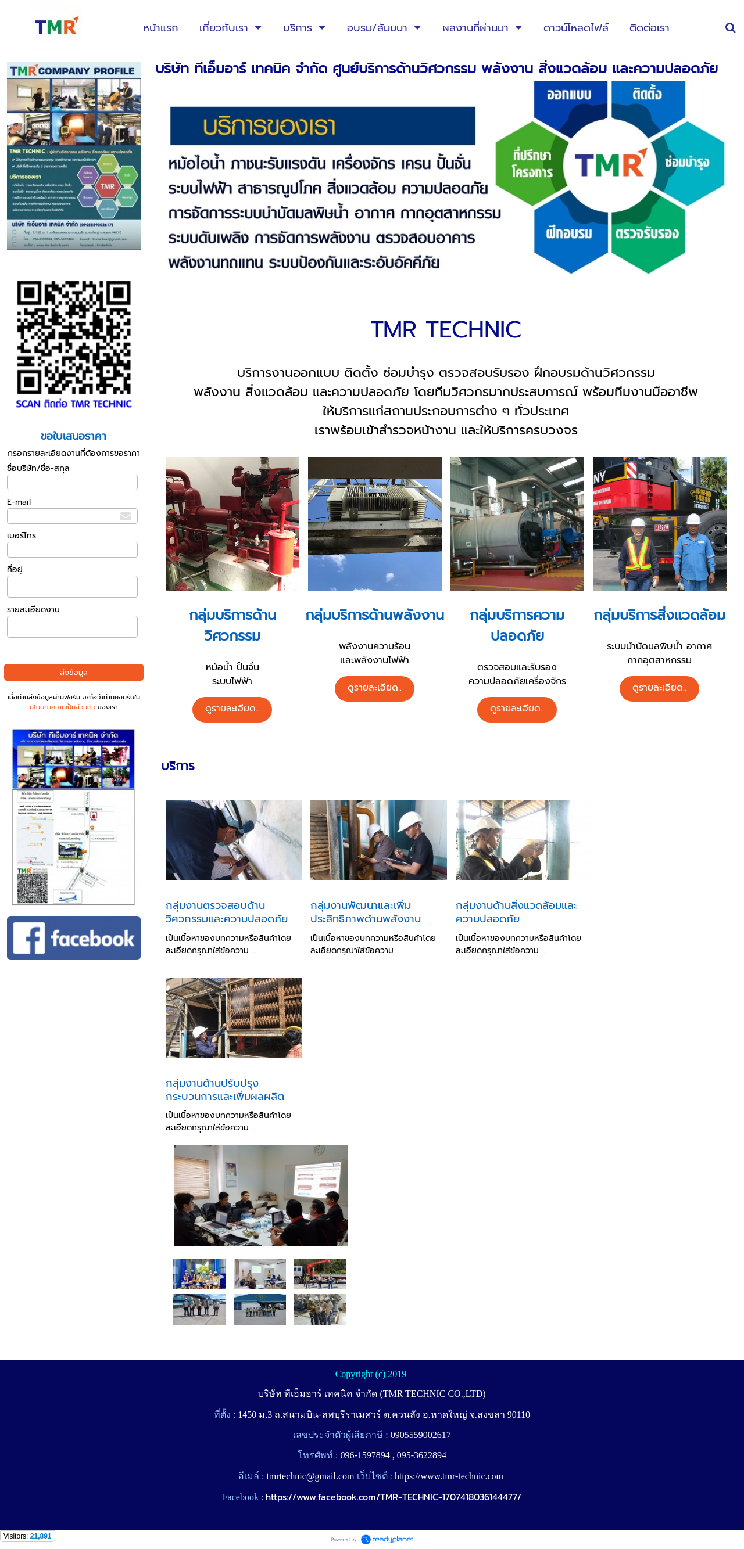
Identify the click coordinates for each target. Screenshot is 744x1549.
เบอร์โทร (21, 536)
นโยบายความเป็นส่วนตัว (62, 707)
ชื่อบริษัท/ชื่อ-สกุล (38, 468)
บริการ (178, 766)
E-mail (19, 502)
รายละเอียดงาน (33, 609)
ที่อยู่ (15, 569)
